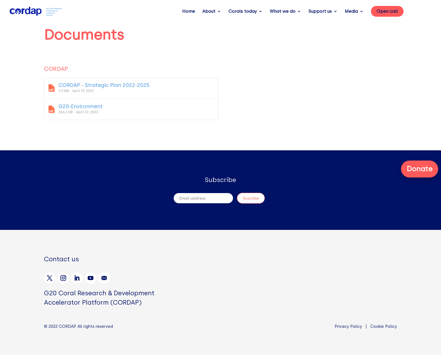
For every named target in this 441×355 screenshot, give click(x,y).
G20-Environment (131, 108)
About (208, 11)
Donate (419, 168)
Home (188, 11)
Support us (320, 11)
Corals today (242, 11)
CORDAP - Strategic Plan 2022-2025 (131, 87)
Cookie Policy (383, 326)
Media (351, 11)
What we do (282, 11)
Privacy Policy (348, 326)
